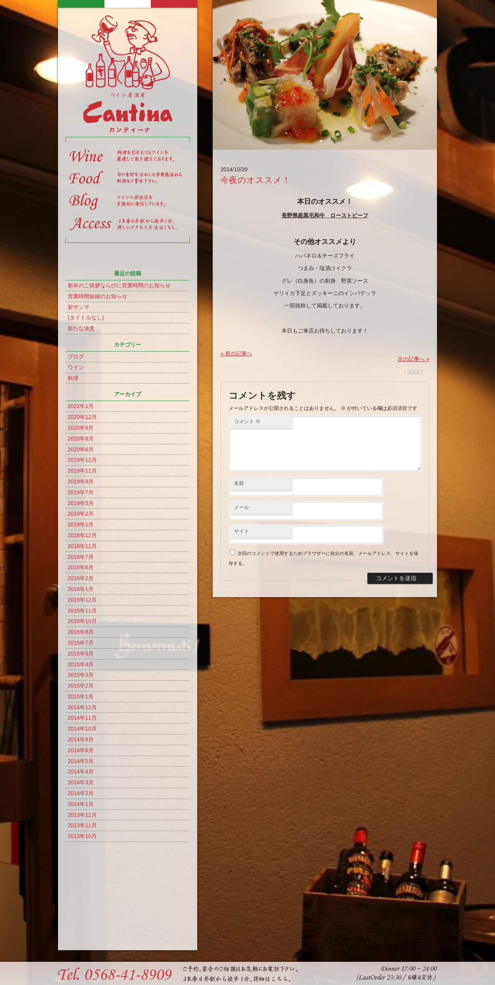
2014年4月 (81, 771)
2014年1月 (81, 804)
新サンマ (78, 307)
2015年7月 (81, 643)
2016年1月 (81, 589)
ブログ (76, 356)
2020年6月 (81, 449)
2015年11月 (82, 611)
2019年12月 (82, 460)
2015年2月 (81, 686)
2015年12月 (82, 600)
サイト (241, 540)
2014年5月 (81, 761)
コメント (247, 421)
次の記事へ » (413, 359)
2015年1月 (81, 696)
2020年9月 (81, 428)
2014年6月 (81, 750)
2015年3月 (81, 675)
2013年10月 (82, 836)
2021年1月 (81, 406)
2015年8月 (81, 632)
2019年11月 (82, 471)
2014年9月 (81, 739)
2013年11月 (82, 825)
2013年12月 (82, 815)
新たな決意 (81, 328)
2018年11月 (82, 546)
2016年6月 (81, 567)
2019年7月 (81, 492)
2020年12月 (82, 417)
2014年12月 (82, 707)
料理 (73, 378)
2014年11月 (82, 718)
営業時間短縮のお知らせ (97, 296)
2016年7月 (81, 557)
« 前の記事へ (236, 353)
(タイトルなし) (86, 317)
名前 (239, 492)
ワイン (76, 367)
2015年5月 (81, 653)
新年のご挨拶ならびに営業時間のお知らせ (119, 285)
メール (241, 516)
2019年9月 (81, 481)
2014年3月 (81, 782)
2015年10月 (82, 621)
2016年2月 (81, 578)
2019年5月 (81, 503)
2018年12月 (82, 535)
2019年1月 (81, 524)
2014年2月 (81, 793)
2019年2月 (81, 513)
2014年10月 (82, 729)
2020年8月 (81, 438)
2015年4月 (81, 664)
